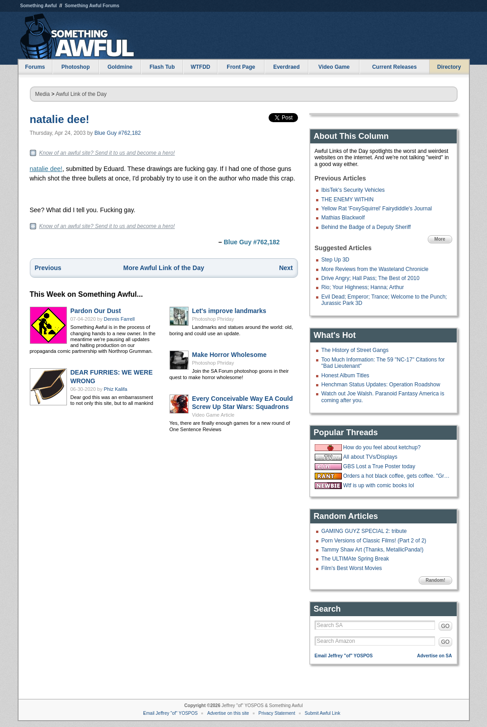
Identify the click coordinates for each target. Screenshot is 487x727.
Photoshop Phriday (213, 319)
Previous (48, 267)
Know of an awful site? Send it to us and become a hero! (107, 153)
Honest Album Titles (345, 375)
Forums (35, 67)
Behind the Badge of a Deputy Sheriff (366, 227)
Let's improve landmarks (229, 310)
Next (286, 267)
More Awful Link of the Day (163, 267)
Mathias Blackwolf (343, 217)
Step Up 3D (336, 260)
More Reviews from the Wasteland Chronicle (375, 269)
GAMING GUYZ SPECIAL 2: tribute (364, 531)
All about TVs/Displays (370, 457)
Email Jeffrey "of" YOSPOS (344, 655)
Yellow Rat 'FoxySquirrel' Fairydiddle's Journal (377, 208)
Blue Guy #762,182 (118, 133)
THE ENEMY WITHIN (348, 199)
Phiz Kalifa (116, 389)
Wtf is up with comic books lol (378, 485)
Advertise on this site (228, 713)
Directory (449, 67)
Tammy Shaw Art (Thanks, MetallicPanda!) (373, 549)
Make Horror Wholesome (229, 354)
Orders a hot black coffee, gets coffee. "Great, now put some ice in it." (396, 476)
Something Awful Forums (92, 5)
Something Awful (38, 5)
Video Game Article (213, 415)
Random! (435, 580)
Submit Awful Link (322, 713)
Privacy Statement (277, 713)
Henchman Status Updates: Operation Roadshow (381, 384)
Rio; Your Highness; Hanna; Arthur (363, 287)
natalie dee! (60, 119)
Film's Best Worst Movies (352, 568)
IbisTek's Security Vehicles (353, 190)
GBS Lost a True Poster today (379, 466)
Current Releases (394, 67)
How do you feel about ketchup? (382, 447)
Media (42, 94)
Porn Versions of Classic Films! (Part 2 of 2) (374, 540)
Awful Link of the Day (81, 94)
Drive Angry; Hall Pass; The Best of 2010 (371, 278)
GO (445, 626)
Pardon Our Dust (96, 310)
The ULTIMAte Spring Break (355, 559)
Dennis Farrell (119, 319)
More (440, 239)
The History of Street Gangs (355, 350)
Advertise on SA (434, 655)
